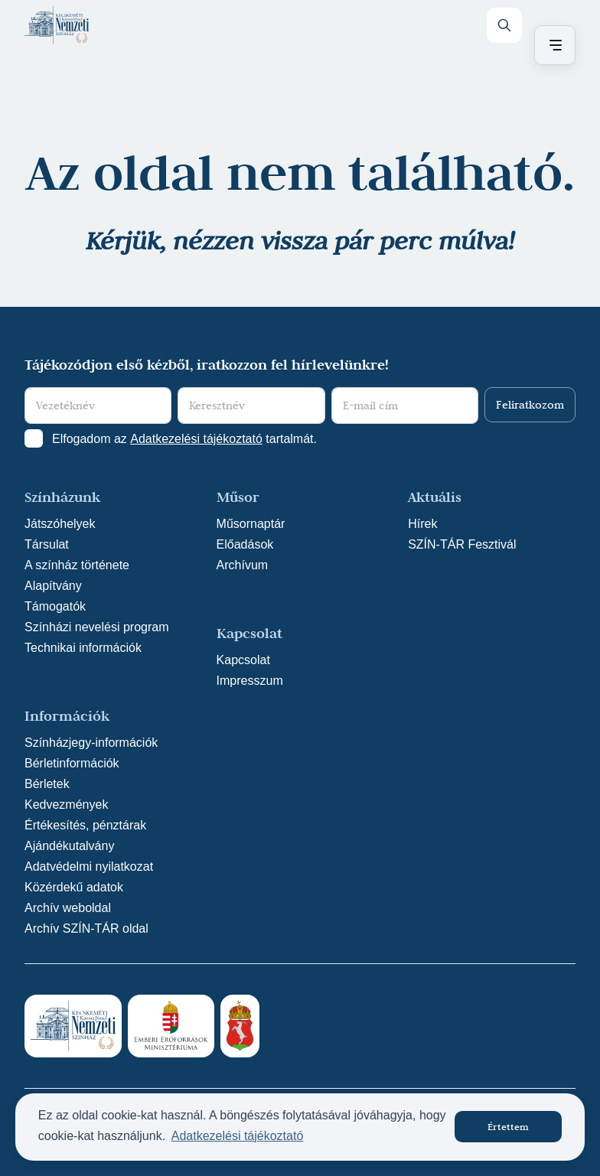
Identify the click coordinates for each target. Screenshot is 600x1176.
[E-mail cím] (404, 405)
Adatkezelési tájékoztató (196, 438)
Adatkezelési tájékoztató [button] (237, 1135)
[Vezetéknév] (97, 405)
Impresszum (250, 680)
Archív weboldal (67, 907)
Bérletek (47, 783)
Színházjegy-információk (91, 742)
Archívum (243, 565)
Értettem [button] (508, 1126)
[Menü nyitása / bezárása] (553, 45)
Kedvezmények (66, 804)
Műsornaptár (251, 523)
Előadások (245, 544)
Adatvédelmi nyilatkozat (88, 866)
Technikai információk (83, 647)
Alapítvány (53, 585)
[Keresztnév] (251, 405)
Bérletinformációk (71, 763)
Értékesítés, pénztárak (85, 825)
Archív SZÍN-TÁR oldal (86, 928)
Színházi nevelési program (96, 627)
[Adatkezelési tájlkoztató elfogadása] (33, 438)
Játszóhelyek (60, 523)
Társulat (46, 544)
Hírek (422, 523)
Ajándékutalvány (69, 845)
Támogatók (55, 606)
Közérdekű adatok (73, 887)
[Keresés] (504, 25)
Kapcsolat (243, 659)
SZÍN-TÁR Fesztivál (462, 544)
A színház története (76, 565)
